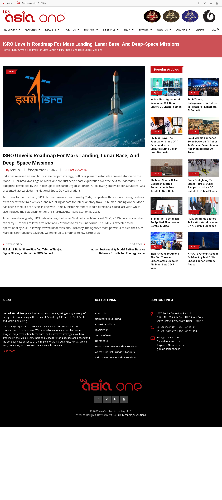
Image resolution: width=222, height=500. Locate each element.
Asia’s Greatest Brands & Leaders (115, 352)
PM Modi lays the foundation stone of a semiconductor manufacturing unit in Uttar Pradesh (164, 145)
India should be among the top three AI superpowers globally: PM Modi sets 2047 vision (165, 261)
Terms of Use (103, 335)
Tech (127, 29)
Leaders (50, 29)
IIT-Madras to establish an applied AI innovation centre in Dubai (165, 222)
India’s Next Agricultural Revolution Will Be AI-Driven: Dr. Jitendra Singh (166, 103)
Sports (144, 29)
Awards (162, 29)
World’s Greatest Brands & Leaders (116, 346)
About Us (100, 313)
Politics (70, 29)
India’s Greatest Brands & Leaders (115, 357)
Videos (200, 29)
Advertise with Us (105, 324)
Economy (10, 29)
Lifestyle (109, 29)
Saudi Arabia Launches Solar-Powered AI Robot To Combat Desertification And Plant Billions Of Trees (203, 145)
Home (6, 50)
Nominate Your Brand (108, 319)
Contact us (101, 341)
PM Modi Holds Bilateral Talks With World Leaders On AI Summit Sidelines (203, 222)
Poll (213, 29)
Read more (9, 351)
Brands (89, 29)
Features (31, 29)
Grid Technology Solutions (131, 415)
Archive (181, 29)
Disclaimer (101, 330)
